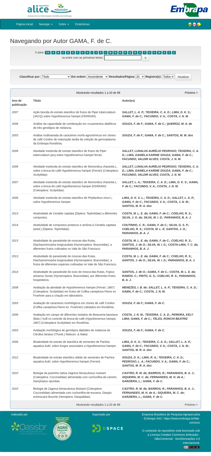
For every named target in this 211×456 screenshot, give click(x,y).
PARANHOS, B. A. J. (178, 217)
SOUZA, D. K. (131, 357)
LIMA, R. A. (149, 357)
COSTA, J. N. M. (178, 116)
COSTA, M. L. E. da (134, 213)
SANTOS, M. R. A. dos (136, 206)
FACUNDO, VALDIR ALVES (140, 159)
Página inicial (24, 24)
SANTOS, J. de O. (134, 244)
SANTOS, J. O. (176, 229)
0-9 (47, 52)
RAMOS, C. (129, 275)
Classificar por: (29, 76)
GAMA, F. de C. (132, 116)
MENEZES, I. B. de (134, 287)
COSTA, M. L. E (154, 229)
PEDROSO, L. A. (133, 361)
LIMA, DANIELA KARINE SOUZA (148, 155)
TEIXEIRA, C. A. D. (157, 112)
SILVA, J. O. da (132, 217)
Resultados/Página (121, 76)
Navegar (46, 24)
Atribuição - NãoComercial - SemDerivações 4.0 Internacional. (177, 438)
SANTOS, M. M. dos (180, 135)
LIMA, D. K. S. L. (133, 197)
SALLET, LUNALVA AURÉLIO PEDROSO (149, 151)
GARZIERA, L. (131, 381)
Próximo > (191, 92)
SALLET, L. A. (131, 182)
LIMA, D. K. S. (181, 112)
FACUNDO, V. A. (155, 116)
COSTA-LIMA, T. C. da (182, 244)
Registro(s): (153, 76)
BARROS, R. (156, 373)
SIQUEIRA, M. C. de (135, 377)
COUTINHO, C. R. (133, 225)
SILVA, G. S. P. (178, 225)
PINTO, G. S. (147, 275)
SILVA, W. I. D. (153, 217)
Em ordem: (78, 76)
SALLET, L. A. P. (133, 112)
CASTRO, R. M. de (134, 373)
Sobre (64, 24)
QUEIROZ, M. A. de (179, 123)
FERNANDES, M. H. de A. (167, 377)
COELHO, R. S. (181, 213)
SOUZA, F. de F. (132, 123)
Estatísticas (82, 24)
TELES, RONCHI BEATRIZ (170, 318)
